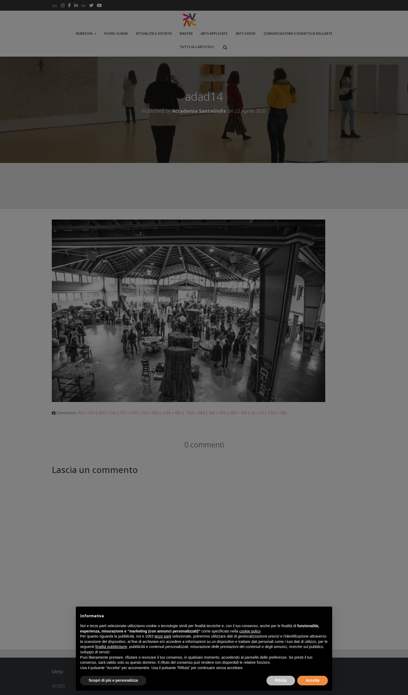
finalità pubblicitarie (111, 647)
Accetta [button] (312, 680)
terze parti (163, 636)
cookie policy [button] (249, 631)
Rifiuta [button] (281, 680)
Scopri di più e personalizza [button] (113, 680)
